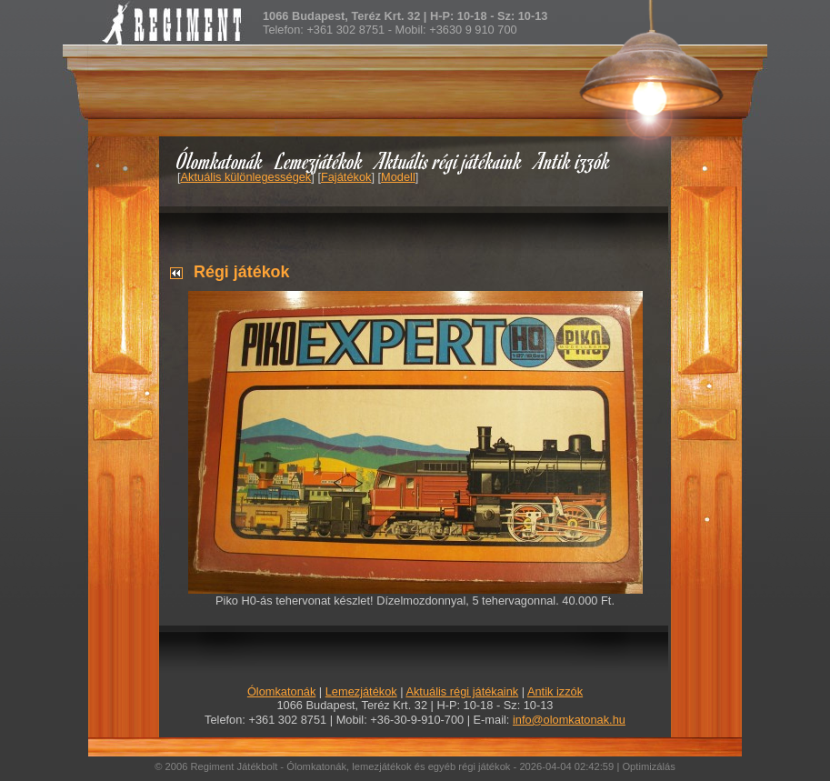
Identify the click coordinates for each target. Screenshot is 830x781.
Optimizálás (648, 766)
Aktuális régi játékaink (449, 160)
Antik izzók (572, 160)
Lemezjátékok (319, 160)
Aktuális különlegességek (246, 177)
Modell (398, 177)
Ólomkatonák (219, 160)
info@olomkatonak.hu (569, 719)
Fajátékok (346, 177)
